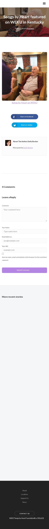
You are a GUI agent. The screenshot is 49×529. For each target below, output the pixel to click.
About (24, 491)
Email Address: (7, 237)
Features (30, 29)
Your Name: (6, 227)
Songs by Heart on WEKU (24, 102)
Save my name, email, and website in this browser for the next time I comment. (24, 258)
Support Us (24, 498)
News (24, 502)
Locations (24, 494)
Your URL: (5, 246)
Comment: (5, 205)
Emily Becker (28, 148)
